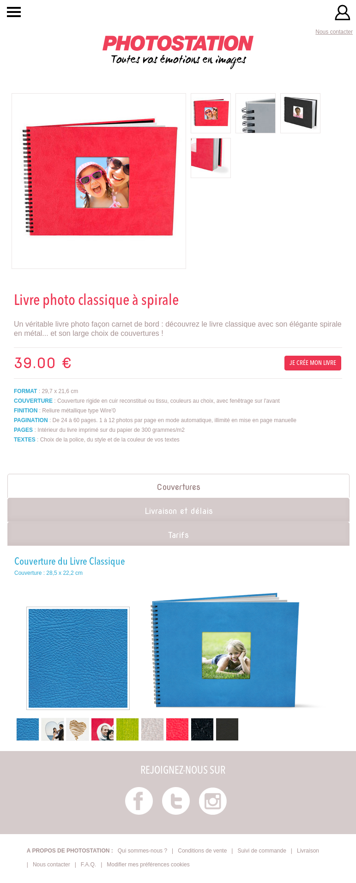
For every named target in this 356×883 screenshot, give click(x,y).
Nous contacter (334, 32)
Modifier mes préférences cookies (148, 864)
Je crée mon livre (313, 363)
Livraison (308, 850)
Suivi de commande (261, 850)
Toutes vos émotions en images (178, 51)
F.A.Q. (88, 864)
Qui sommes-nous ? (142, 850)
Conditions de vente (202, 850)
